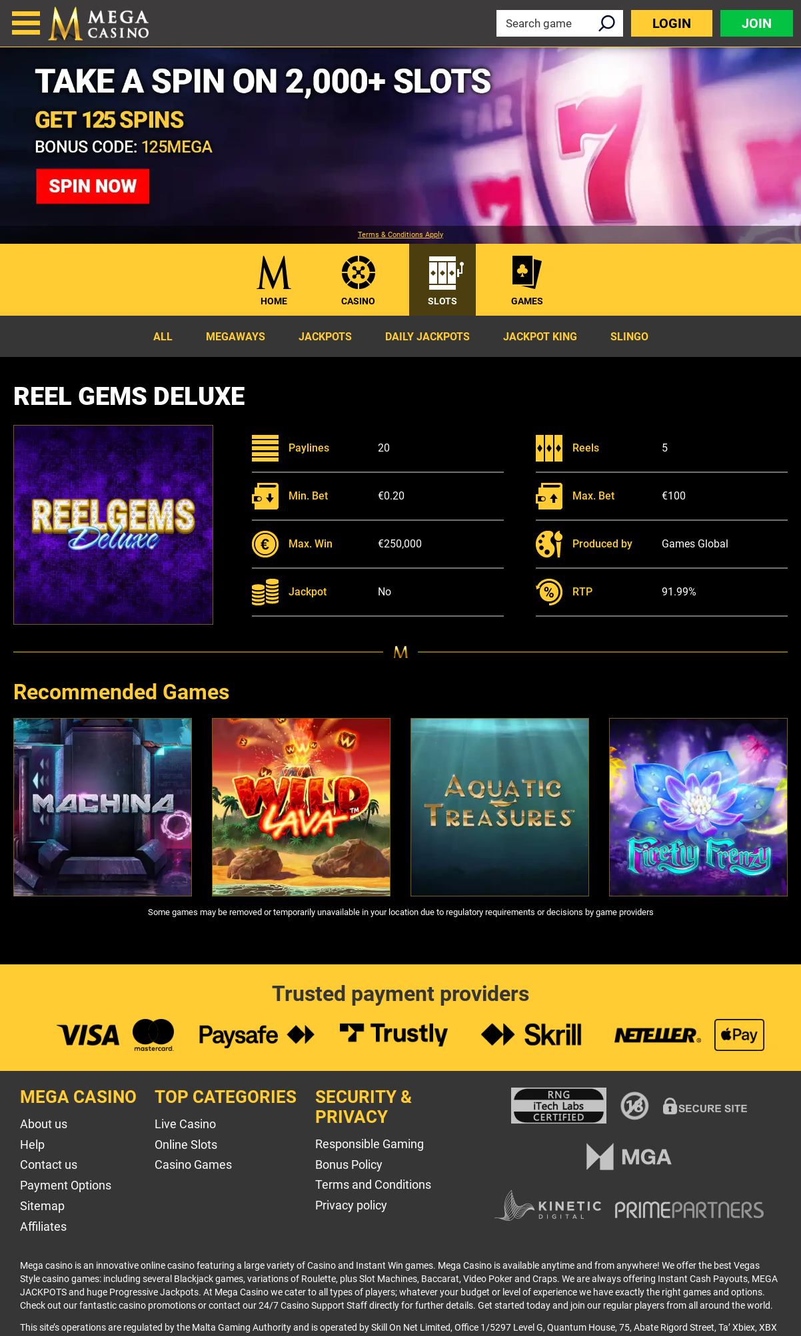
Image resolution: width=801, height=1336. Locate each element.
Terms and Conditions (373, 1184)
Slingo (629, 336)
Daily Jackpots (427, 336)
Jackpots (325, 336)
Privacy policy (351, 1205)
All (163, 336)
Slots (442, 301)
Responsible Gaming (369, 1144)
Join (757, 23)
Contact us (48, 1164)
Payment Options (65, 1185)
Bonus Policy (349, 1164)
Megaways (235, 336)
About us (43, 1124)
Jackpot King (540, 336)
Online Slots (186, 1145)
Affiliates (43, 1226)
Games (527, 301)
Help (32, 1145)
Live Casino (185, 1124)
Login (671, 23)
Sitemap (42, 1206)
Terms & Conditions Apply (400, 235)
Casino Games (193, 1164)
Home (274, 301)
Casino (358, 301)
